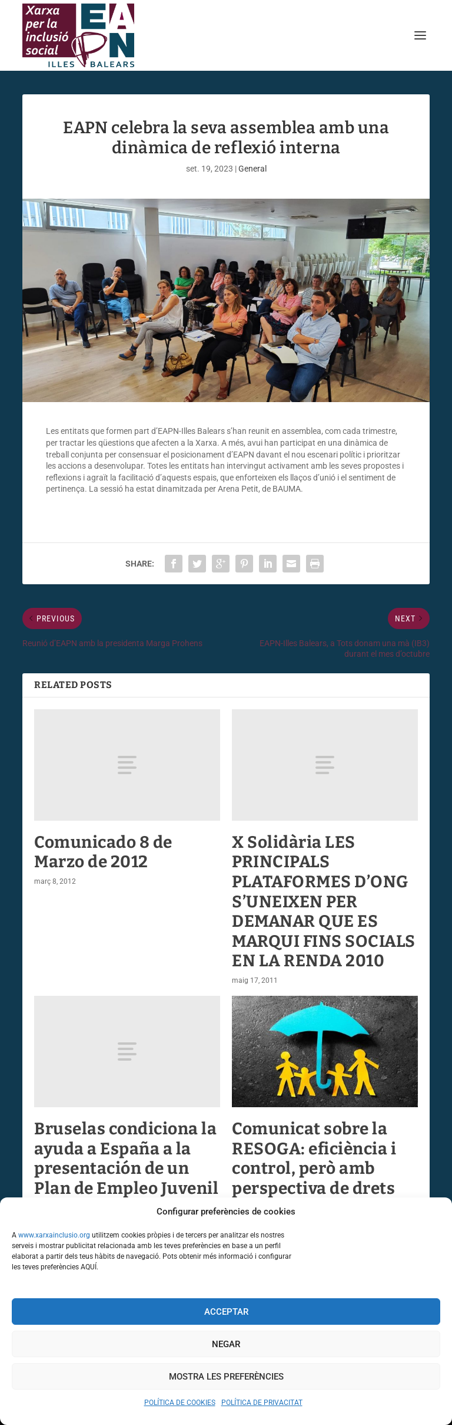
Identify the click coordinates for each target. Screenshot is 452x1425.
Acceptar (226, 1311)
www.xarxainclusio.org (54, 1235)
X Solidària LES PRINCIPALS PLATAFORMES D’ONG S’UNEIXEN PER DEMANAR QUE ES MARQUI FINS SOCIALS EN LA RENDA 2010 (324, 901)
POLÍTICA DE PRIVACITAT (262, 1402)
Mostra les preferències (226, 1376)
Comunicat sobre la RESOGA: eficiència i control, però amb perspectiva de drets (314, 1158)
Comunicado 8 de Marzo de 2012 (103, 852)
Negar (226, 1344)
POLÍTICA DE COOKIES (179, 1402)
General (252, 168)
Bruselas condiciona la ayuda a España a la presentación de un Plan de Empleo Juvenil (126, 1158)
